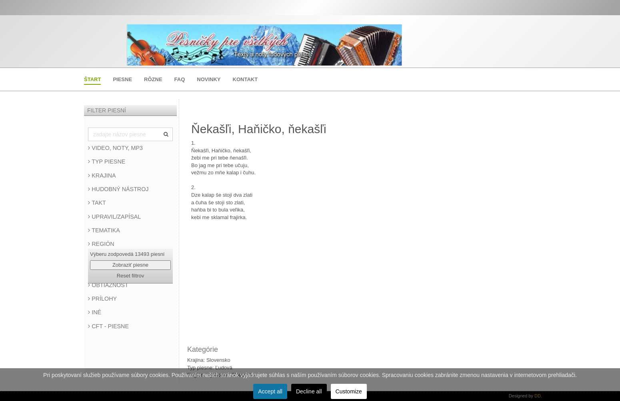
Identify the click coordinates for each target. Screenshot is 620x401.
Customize (349, 391)
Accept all (270, 391)
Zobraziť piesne (130, 265)
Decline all (309, 391)
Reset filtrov (130, 276)
